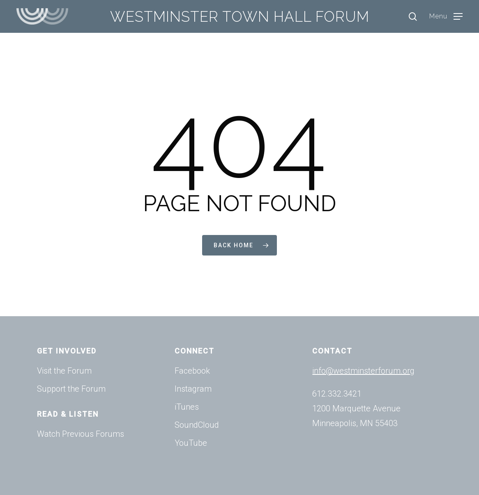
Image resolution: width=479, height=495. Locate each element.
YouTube (191, 443)
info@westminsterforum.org (363, 371)
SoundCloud (197, 425)
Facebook (192, 371)
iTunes (187, 407)
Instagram (193, 389)
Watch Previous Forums (80, 434)
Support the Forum (71, 389)
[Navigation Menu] (446, 16)
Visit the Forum (64, 371)
